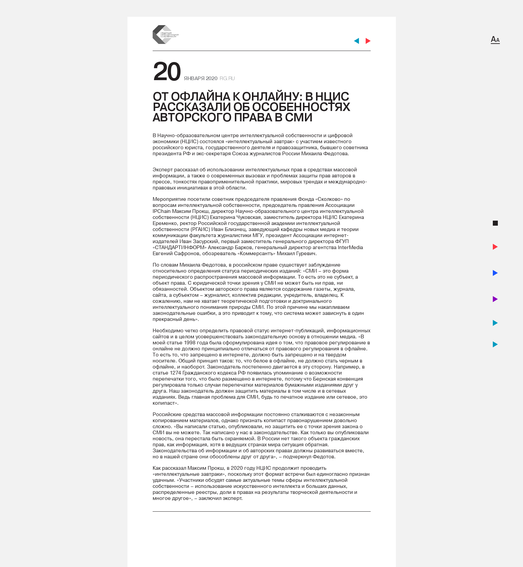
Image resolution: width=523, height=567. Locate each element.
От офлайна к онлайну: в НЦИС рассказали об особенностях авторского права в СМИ (251, 106)
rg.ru (227, 78)
